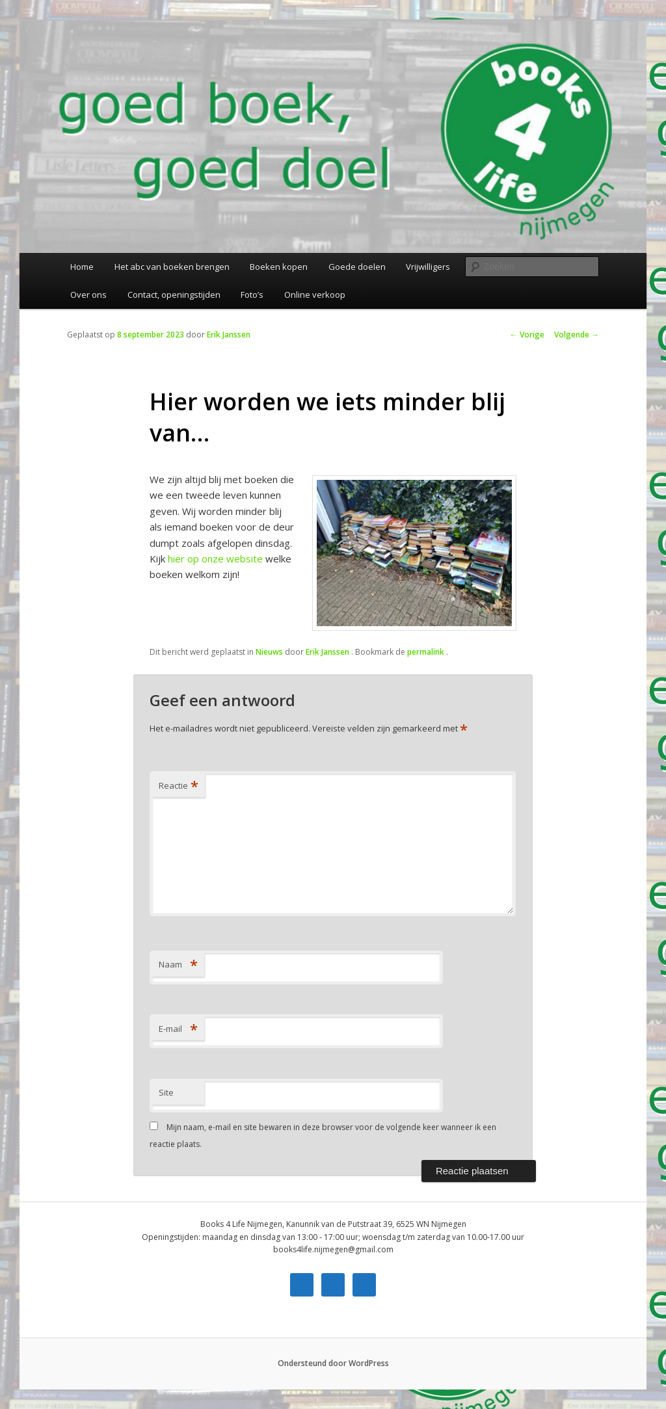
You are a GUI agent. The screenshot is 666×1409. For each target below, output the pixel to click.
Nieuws (269, 651)
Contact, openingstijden (173, 294)
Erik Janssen (228, 334)
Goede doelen (357, 266)
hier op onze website (215, 558)
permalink (426, 651)
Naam (178, 964)
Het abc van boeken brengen (172, 266)
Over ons (88, 294)
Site (166, 1092)
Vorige (527, 334)
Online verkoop (314, 294)
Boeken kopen (279, 266)
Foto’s (252, 294)
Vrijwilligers (428, 266)
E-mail (178, 1028)
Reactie (178, 785)
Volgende (576, 334)
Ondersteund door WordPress (333, 1363)
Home (82, 266)
